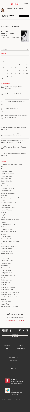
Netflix (3, 227)
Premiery (4, 256)
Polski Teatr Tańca (6, 251)
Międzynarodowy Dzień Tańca (10, 220)
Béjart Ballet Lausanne (8, 174)
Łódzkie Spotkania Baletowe (9, 306)
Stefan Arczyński (6, 270)
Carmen (3, 183)
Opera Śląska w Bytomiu (8, 246)
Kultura (22, 345)
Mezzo (3, 217)
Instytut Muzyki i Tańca (8, 207)
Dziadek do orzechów (7, 188)
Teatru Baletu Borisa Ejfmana (9, 294)
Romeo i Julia (5, 258)
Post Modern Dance (7, 253)
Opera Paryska (5, 244)
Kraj (7, 348)
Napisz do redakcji (14, 363)
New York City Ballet (7, 229)
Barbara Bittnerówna (7, 171)
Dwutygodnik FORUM (6, 399)
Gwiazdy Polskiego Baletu (8, 203)
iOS (11, 379)
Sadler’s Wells (5, 265)
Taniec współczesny (7, 280)
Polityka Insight (5, 402)
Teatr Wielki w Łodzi (7, 290)
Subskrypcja (15, 336)
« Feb (2, 79)
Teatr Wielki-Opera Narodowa (10, 292)
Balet (2, 166)
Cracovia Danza (5, 186)
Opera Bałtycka (6, 236)
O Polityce (14, 368)
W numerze (7, 343)
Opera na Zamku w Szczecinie (10, 241)
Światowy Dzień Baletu (8, 275)
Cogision (20, 399)
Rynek (21, 343)
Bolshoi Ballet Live (6, 181)
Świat (7, 351)
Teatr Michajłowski (6, 285)
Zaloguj (26, 3)
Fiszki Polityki (14, 388)
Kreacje (3, 212)
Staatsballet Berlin (6, 268)
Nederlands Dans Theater (8, 224)
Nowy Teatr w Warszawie (8, 232)
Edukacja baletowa (6, 191)
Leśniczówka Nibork (6, 404)
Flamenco (4, 195)
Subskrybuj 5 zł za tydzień (14, 320)
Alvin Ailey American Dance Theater (11, 164)
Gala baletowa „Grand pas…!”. (10, 198)
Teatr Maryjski (5, 282)
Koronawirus (7, 345)
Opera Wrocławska (6, 249)
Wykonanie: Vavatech (20, 403)
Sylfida (3, 277)
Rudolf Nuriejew (6, 263)
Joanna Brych (15, 37)
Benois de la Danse (6, 176)
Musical (3, 222)
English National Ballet (7, 193)
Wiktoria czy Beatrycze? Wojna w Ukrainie (13, 128)
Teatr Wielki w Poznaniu (8, 287)
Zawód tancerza (6, 302)
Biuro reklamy (14, 360)
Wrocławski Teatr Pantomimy (9, 297)
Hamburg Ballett (6, 205)
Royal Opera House (7, 261)
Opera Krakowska (6, 239)
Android (15, 379)
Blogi (21, 351)
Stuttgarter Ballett (6, 273)
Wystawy (4, 299)
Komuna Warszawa (6, 210)
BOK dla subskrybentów (14, 365)
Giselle (3, 200)
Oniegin (3, 234)
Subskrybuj (23, 16)
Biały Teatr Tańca (6, 178)
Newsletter (15, 334)
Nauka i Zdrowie (21, 348)
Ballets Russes (5, 169)
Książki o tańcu (5, 215)
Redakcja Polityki (13, 357)
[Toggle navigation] (2, 3)
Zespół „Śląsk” (5, 304)
